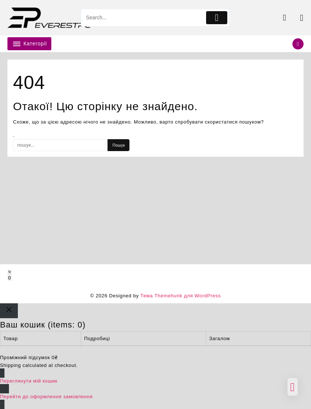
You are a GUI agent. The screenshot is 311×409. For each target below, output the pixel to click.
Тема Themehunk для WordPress (180, 295)
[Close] (9, 310)
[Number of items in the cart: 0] (9, 275)
